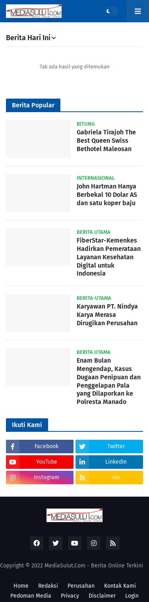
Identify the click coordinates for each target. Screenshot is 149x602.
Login (132, 595)
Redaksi (48, 586)
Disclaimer (102, 595)
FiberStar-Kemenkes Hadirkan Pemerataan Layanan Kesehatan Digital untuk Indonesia (109, 257)
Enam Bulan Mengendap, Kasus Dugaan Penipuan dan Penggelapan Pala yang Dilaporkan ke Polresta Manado (109, 381)
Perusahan (81, 586)
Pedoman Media (30, 595)
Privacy (70, 595)
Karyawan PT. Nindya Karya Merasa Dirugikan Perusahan (107, 315)
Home (21, 586)
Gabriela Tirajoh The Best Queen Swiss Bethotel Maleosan (106, 140)
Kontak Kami (120, 586)
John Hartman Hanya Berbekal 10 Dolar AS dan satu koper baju (107, 195)
